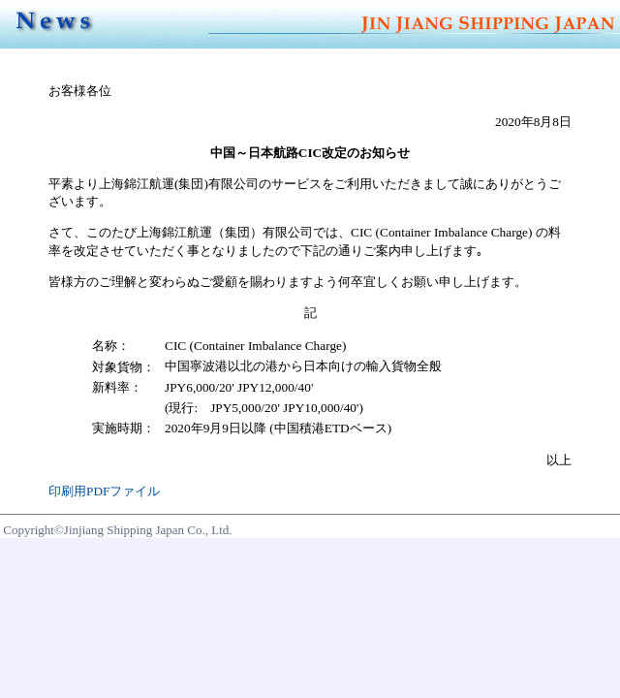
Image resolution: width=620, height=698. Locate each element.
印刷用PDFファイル (104, 491)
